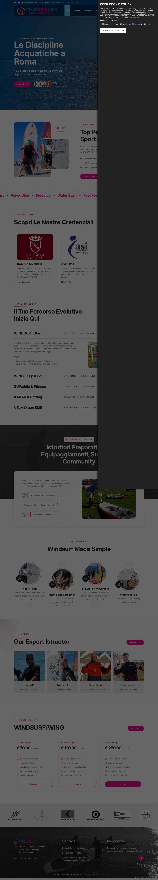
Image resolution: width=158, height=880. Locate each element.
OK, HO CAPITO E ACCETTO (113, 30)
